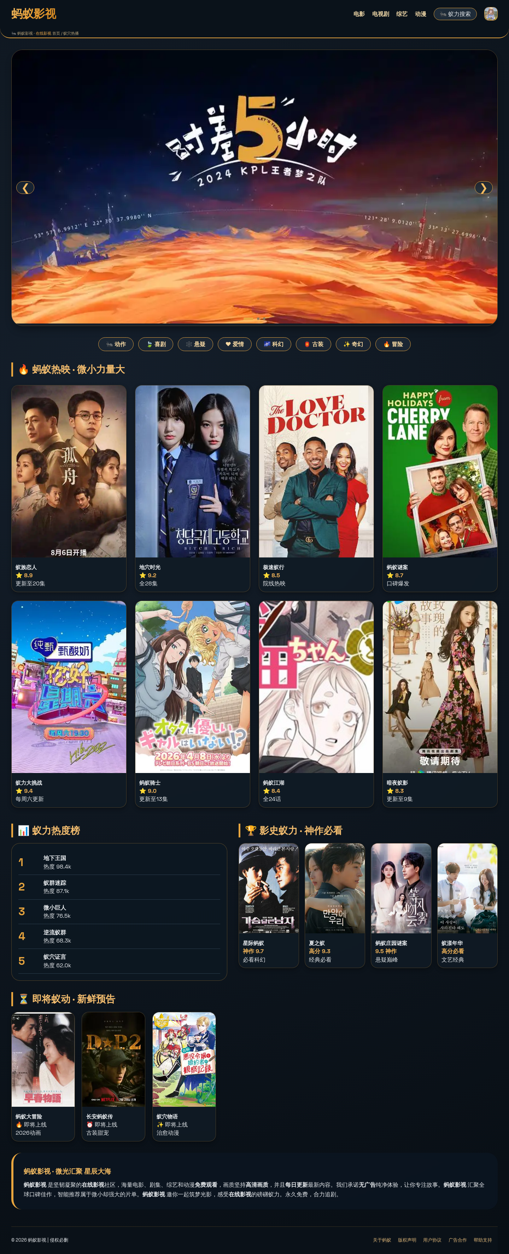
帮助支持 (483, 1240)
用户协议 (432, 1240)
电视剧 (380, 14)
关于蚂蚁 (382, 1240)
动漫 (420, 14)
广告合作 (458, 1240)
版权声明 (407, 1240)
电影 (359, 14)
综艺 (402, 14)
